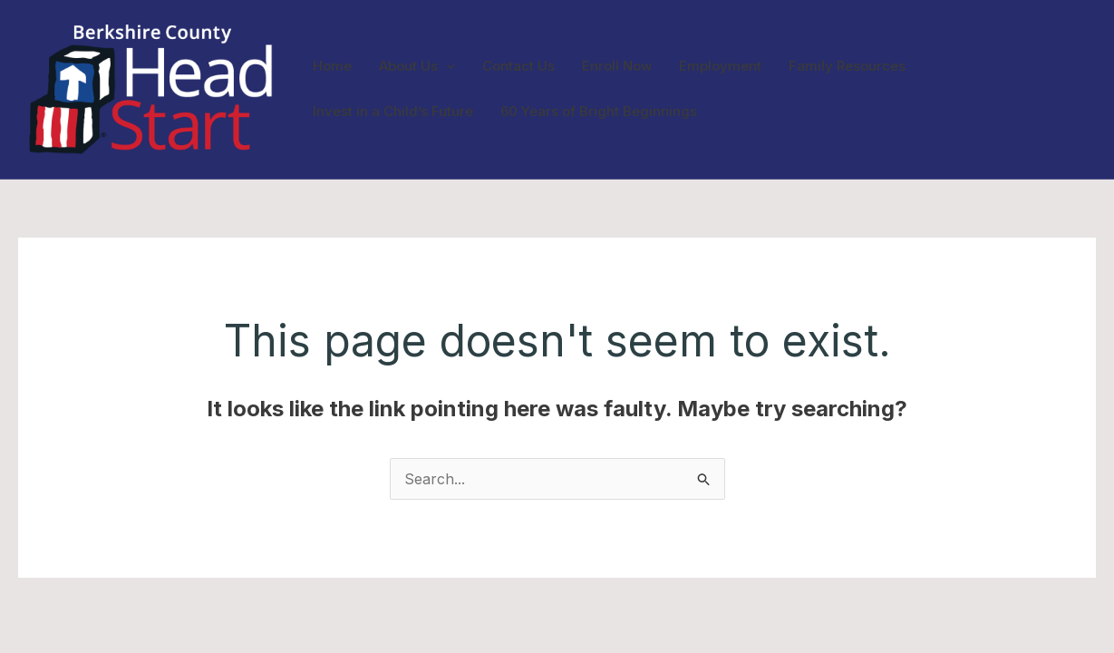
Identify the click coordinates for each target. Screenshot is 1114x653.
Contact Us (518, 65)
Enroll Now (617, 65)
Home (332, 65)
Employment (720, 65)
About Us (417, 66)
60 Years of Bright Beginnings (598, 111)
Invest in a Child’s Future (393, 111)
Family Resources (847, 65)
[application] (446, 66)
